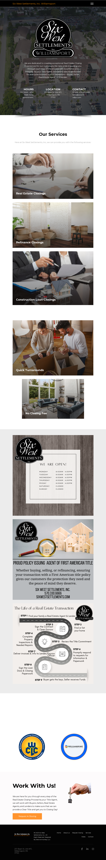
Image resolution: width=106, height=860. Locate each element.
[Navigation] (92, 3)
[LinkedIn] (87, 849)
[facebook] (82, 849)
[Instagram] (93, 849)
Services (88, 833)
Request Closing (77, 833)
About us (66, 833)
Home (59, 833)
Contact (90, 837)
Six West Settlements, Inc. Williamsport (34, 4)
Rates (83, 837)
